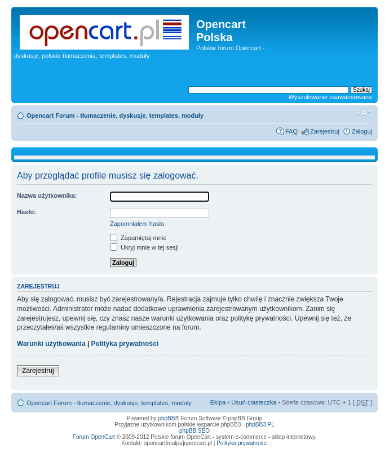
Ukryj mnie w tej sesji (144, 247)
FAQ (291, 131)
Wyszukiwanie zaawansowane (330, 97)
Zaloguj (362, 131)
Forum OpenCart (94, 437)
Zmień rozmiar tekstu (364, 113)
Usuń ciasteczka (253, 402)
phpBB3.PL (260, 424)
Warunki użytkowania (51, 344)
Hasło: (26, 211)
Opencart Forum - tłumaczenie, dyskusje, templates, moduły (115, 115)
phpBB (166, 418)
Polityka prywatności (124, 344)
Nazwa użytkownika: (47, 195)
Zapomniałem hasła (137, 223)
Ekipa (218, 402)
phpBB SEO (194, 431)
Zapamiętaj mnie (138, 237)
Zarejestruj (324, 131)
